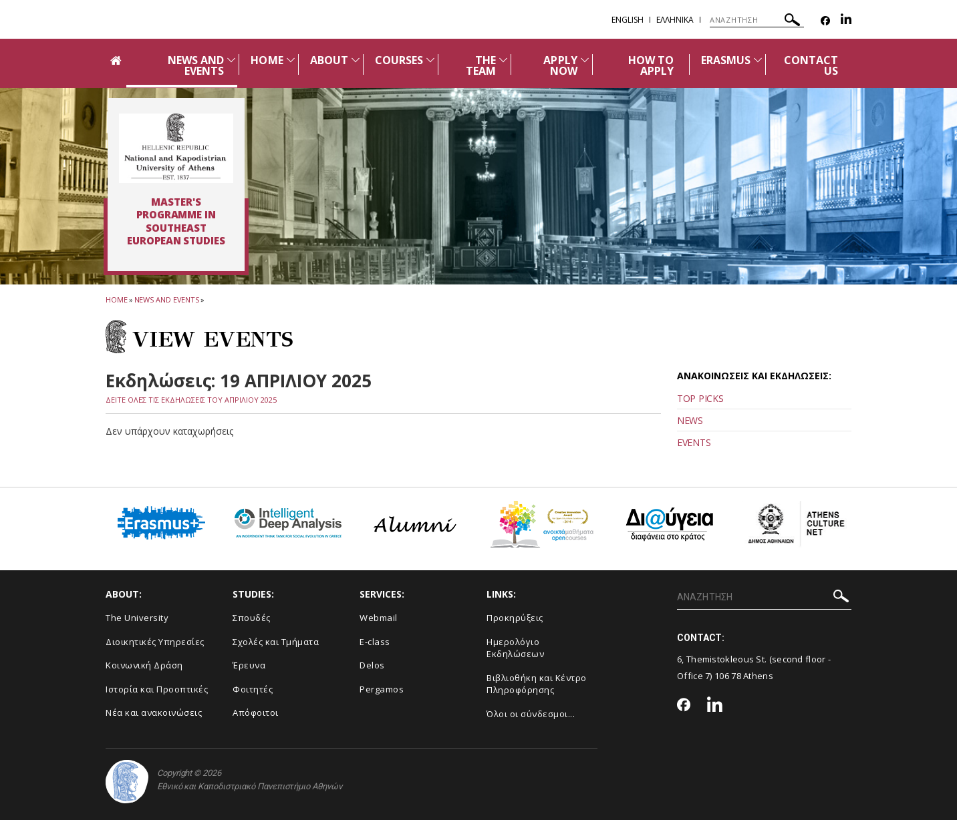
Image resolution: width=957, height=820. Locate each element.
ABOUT (329, 60)
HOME (267, 60)
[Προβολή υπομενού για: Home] (290, 59)
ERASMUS (725, 60)
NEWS (690, 420)
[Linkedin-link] (846, 21)
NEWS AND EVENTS (196, 65)
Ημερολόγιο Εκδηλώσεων (515, 648)
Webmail (379, 618)
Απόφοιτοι (256, 712)
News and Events (167, 299)
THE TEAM (481, 65)
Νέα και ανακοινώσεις (154, 712)
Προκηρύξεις (515, 618)
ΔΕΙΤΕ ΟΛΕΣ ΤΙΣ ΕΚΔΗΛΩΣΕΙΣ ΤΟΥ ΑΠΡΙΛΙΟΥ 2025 (191, 400)
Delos (372, 665)
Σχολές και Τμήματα (276, 642)
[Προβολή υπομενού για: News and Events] (231, 59)
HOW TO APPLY (651, 65)
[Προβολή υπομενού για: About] (355, 59)
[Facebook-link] (825, 21)
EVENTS (693, 442)
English (627, 19)
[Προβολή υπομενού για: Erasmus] (757, 59)
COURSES (399, 60)
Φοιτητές (253, 689)
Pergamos (382, 689)
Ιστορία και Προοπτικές (157, 689)
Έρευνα (249, 665)
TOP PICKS (700, 398)
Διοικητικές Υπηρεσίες (155, 642)
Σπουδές (252, 618)
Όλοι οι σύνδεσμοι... (531, 714)
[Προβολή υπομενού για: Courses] (430, 59)
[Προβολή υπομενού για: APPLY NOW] (584, 59)
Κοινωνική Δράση (144, 665)
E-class (375, 642)
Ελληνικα (675, 19)
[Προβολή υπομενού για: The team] (503, 59)
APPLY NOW (560, 65)
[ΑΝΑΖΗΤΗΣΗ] (757, 20)
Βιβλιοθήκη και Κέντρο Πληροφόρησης (537, 684)
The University (137, 618)
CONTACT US (811, 65)
